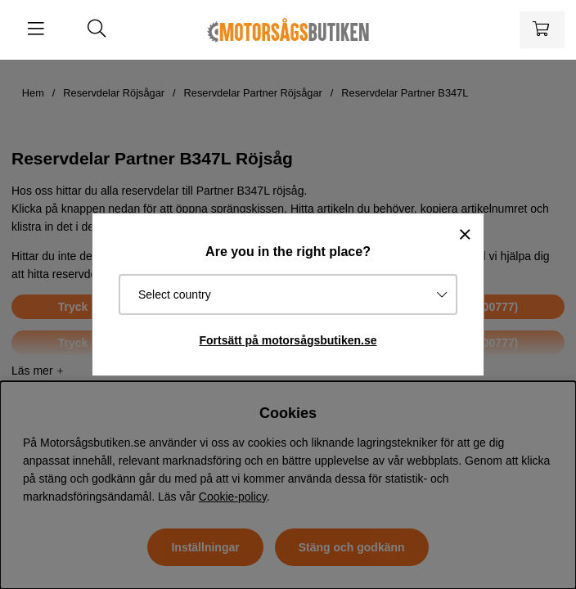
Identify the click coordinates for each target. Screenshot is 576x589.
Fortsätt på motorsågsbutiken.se (287, 340)
